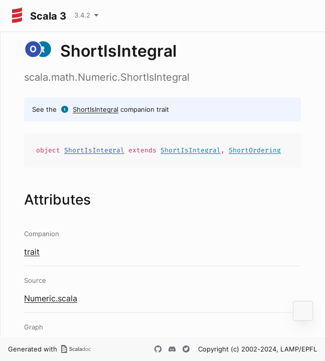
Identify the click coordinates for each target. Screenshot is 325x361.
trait (32, 252)
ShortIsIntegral (95, 109)
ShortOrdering (255, 150)
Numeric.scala (50, 298)
